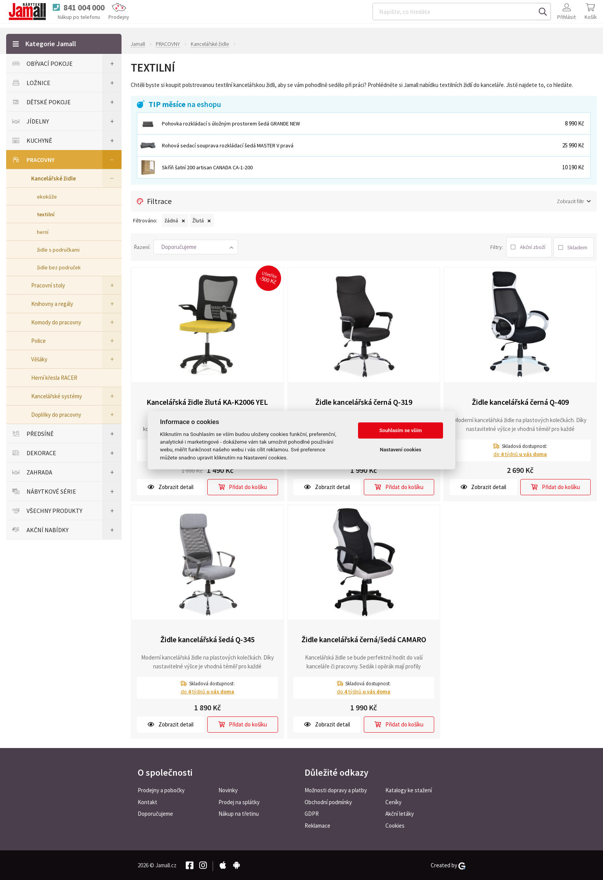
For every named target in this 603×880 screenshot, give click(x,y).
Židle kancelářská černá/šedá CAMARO (364, 638)
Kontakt (147, 801)
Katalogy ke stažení (408, 789)
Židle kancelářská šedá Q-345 (207, 638)
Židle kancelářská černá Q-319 (363, 401)
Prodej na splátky (239, 801)
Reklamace (317, 825)
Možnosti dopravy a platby (336, 789)
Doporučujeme (155, 813)
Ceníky (393, 801)
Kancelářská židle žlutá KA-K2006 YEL (207, 401)
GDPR (312, 813)
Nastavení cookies (400, 450)
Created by (448, 864)
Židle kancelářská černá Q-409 (520, 401)
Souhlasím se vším (400, 430)
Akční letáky (399, 813)
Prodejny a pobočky (161, 789)
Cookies (395, 825)
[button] (195, 246)
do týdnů (520, 452)
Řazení (141, 246)
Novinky (228, 789)
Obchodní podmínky (328, 801)
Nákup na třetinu (238, 813)
